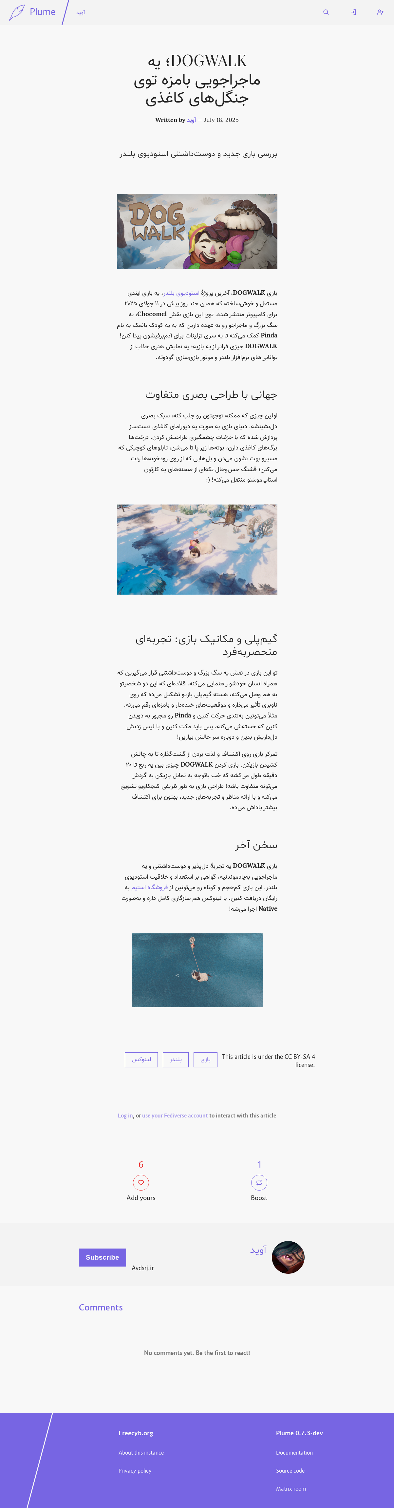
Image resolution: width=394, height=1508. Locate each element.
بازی (205, 1060)
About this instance (141, 1453)
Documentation (294, 1453)
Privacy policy (135, 1471)
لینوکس (141, 1060)
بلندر (176, 1060)
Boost (259, 1189)
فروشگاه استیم (149, 887)
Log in (125, 1116)
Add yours (141, 1189)
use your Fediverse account (175, 1116)
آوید (80, 12)
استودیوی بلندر (181, 293)
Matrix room (291, 1489)
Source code (290, 1471)
